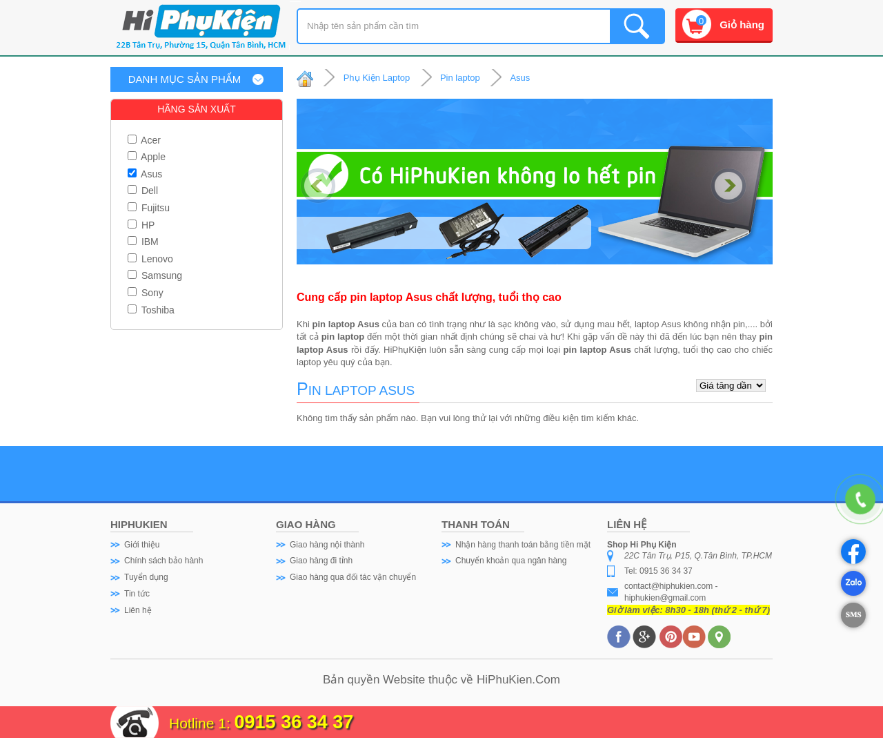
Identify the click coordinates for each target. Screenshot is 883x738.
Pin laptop (460, 77)
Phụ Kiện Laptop (377, 77)
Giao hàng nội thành (327, 545)
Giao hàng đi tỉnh (321, 560)
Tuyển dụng (146, 577)
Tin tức (137, 594)
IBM (143, 241)
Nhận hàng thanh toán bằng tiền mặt (523, 545)
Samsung (155, 275)
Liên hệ (138, 610)
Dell (143, 190)
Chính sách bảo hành (163, 560)
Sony (145, 292)
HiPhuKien (504, 679)
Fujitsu (149, 207)
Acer (144, 140)
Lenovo (150, 258)
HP (141, 225)
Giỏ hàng (742, 24)
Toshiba (151, 309)
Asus (145, 173)
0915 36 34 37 (294, 722)
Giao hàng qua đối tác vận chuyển (353, 577)
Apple (147, 156)
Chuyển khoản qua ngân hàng (510, 560)
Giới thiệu (141, 545)
